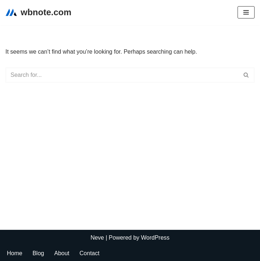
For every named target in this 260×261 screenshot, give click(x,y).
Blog (38, 253)
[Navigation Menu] (246, 12)
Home (14, 253)
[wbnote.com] (38, 12)
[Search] (121, 75)
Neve (97, 238)
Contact (90, 253)
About (62, 253)
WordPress (155, 238)
